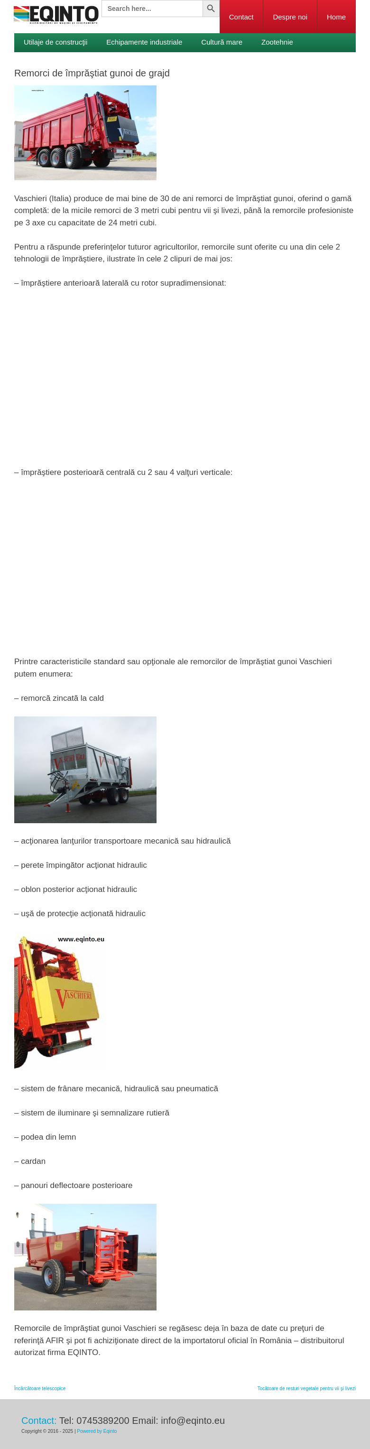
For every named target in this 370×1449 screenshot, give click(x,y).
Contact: (38, 1420)
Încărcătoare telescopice (39, 1388)
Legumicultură (142, 61)
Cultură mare (221, 42)
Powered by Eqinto (97, 1431)
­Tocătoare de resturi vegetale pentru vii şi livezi (307, 1388)
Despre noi (290, 17)
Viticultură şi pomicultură (62, 61)
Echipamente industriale (144, 42)
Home (336, 17)
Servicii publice (207, 61)
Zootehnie (277, 42)
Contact (241, 17)
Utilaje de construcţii (55, 42)
